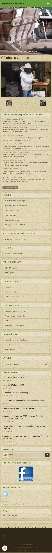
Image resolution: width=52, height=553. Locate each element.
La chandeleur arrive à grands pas (16, 393)
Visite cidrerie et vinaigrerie (14, 326)
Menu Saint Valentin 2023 (13, 377)
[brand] (13, 3)
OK (47, 455)
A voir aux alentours (12, 220)
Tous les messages (10, 187)
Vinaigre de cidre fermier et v (15, 316)
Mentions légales (26, 544)
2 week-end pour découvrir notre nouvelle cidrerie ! (23, 401)
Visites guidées (10, 273)
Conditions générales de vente (26, 547)
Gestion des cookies (26, 550)
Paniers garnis (10, 350)
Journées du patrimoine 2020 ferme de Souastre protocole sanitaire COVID (22, 417)
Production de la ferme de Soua (16, 206)
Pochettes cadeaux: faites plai (15, 201)
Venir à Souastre (10, 215)
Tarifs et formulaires (12, 297)
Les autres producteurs (13, 345)
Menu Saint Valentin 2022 (13, 385)
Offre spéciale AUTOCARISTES (15, 225)
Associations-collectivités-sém (16, 239)
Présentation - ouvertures (14, 253)
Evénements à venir (26, 364)
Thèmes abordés (11, 292)
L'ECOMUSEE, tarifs (11, 268)
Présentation (9, 287)
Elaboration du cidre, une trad (15, 311)
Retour (26, 102)
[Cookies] (4, 548)
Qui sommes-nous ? (12, 210)
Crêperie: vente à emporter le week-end (19, 408)
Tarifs (7, 321)
